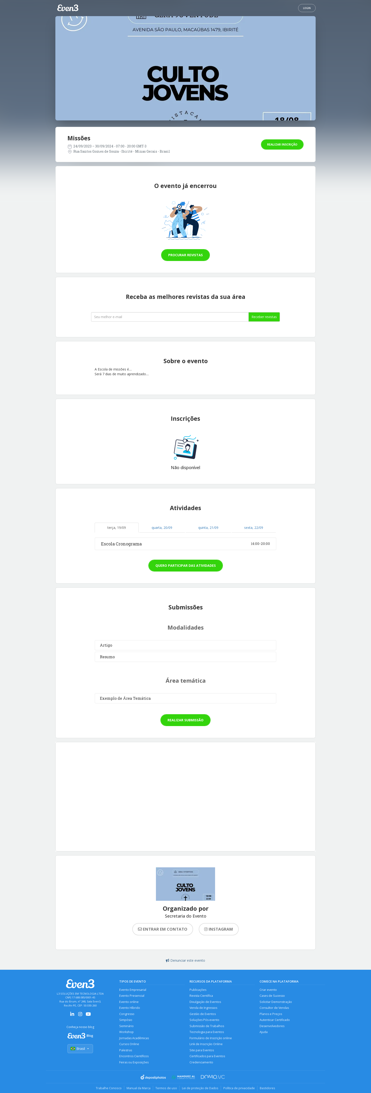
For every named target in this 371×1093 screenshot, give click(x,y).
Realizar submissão (185, 720)
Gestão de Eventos (203, 1014)
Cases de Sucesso (272, 996)
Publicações (198, 990)
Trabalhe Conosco (109, 1088)
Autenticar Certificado (275, 1020)
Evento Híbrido (129, 1008)
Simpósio (125, 1020)
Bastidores (267, 1088)
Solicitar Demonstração (276, 1002)
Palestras (125, 1050)
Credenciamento (201, 1062)
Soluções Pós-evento (204, 1020)
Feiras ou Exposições (134, 1062)
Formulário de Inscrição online (211, 1038)
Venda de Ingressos (203, 1008)
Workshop (126, 1032)
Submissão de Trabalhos (207, 1026)
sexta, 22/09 (253, 527)
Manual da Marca (138, 1088)
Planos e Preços (271, 1014)
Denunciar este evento (185, 960)
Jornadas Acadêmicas (134, 1038)
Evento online (129, 1002)
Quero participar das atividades (185, 565)
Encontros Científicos (134, 1056)
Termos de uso (166, 1088)
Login (307, 8)
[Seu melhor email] (170, 317)
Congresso (126, 1014)
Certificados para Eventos (207, 1056)
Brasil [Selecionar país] (80, 1048)
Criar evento (268, 990)
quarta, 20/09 (162, 527)
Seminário (126, 1026)
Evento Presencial (131, 996)
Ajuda (264, 1032)
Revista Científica (201, 996)
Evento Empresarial (132, 990)
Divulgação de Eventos (205, 1002)
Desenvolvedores (272, 1026)
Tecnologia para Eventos (207, 1032)
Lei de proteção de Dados (200, 1088)
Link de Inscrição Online (206, 1044)
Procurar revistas (185, 255)
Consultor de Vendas (274, 1008)
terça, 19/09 (116, 527)
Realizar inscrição (282, 144)
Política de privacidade (239, 1088)
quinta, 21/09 (208, 527)
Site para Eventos (202, 1050)
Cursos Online (129, 1044)
